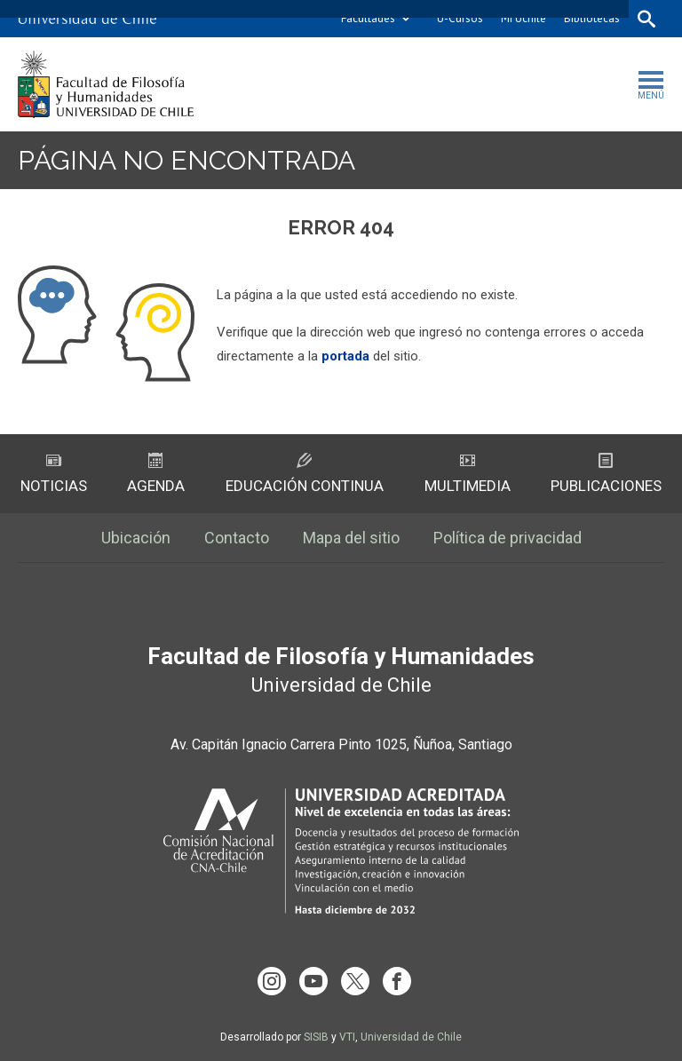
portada (345, 356)
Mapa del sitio (351, 537)
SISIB (316, 1037)
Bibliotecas (592, 18)
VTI (347, 1037)
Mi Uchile (523, 18)
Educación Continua (305, 474)
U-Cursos (460, 18)
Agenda (156, 474)
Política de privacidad (507, 537)
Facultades (368, 18)
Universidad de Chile (411, 1037)
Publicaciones (606, 474)
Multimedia (467, 474)
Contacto (236, 537)
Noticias (53, 474)
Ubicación (135, 537)
